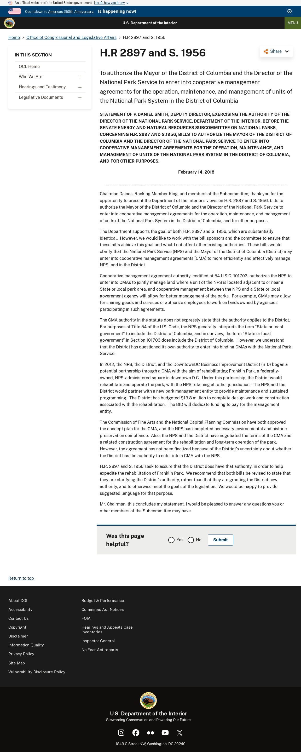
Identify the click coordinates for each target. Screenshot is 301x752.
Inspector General (98, 641)
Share (276, 51)
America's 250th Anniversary (70, 12)
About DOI (17, 600)
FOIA (86, 618)
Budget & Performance (103, 600)
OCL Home (29, 66)
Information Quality (26, 645)
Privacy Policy (21, 654)
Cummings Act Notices (103, 609)
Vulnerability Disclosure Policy (36, 672)
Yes (180, 539)
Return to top (21, 578)
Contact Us (18, 618)
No (198, 539)
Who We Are (52, 77)
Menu (293, 23)
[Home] (9, 23)
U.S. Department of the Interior (150, 23)
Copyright (17, 627)
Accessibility (20, 609)
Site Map (16, 663)
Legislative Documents (52, 97)
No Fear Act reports (100, 649)
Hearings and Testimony (52, 87)
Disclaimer (18, 636)
